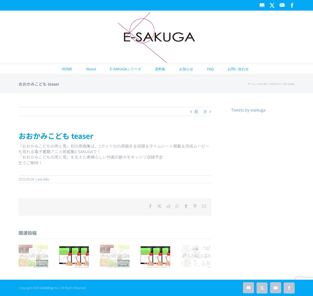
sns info (43, 179)
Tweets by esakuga (248, 110)
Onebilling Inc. (49, 287)
